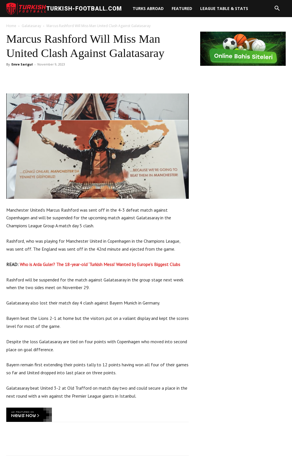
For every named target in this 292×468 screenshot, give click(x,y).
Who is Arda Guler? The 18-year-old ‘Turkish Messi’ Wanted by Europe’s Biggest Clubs (100, 264)
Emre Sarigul (22, 64)
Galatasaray (31, 25)
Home (11, 25)
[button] (277, 8)
